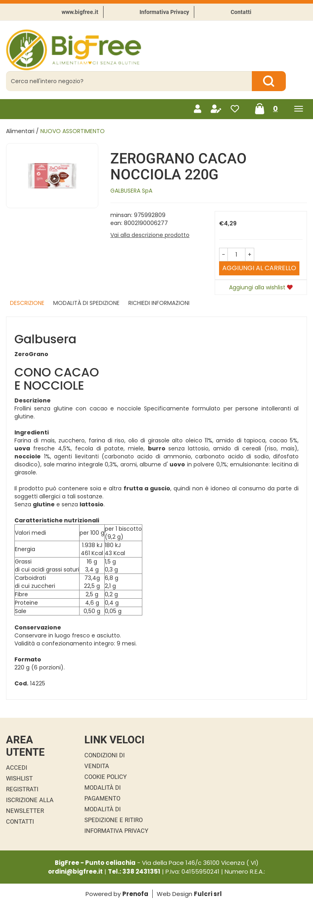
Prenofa (135, 894)
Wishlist (19, 778)
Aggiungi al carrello (259, 268)
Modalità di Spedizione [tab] (86, 303)
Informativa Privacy (164, 12)
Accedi (16, 767)
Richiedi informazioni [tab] (158, 303)
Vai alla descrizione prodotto (149, 235)
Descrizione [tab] (27, 303)
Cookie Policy (105, 777)
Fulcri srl (208, 894)
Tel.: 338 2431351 (134, 871)
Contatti (241, 12)
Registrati (22, 789)
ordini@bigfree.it (75, 871)
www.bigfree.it (80, 12)
